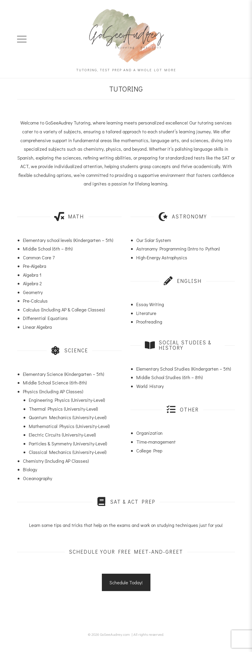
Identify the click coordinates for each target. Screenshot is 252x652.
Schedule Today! (126, 582)
